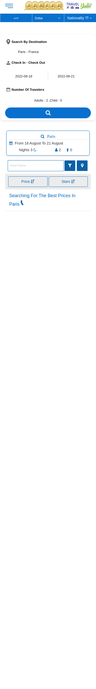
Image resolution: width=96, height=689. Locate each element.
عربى (16, 18)
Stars (68, 181)
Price (27, 181)
